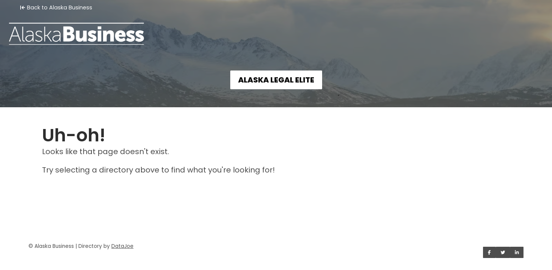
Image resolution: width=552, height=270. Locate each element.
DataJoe (122, 246)
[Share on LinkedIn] (517, 252)
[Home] (276, 29)
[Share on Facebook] (489, 252)
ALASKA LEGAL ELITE (276, 80)
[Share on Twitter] (503, 252)
